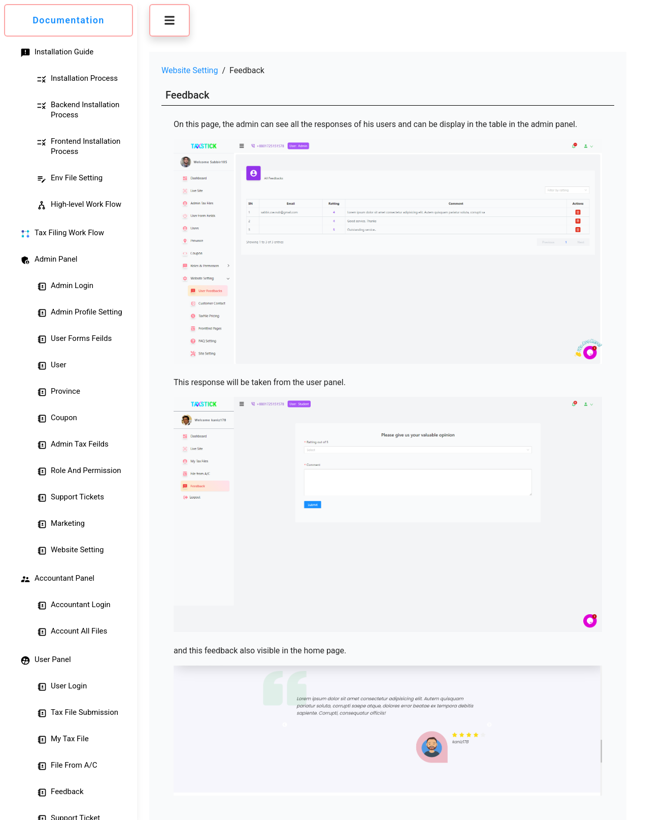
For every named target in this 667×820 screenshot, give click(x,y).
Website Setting (189, 70)
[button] (169, 20)
